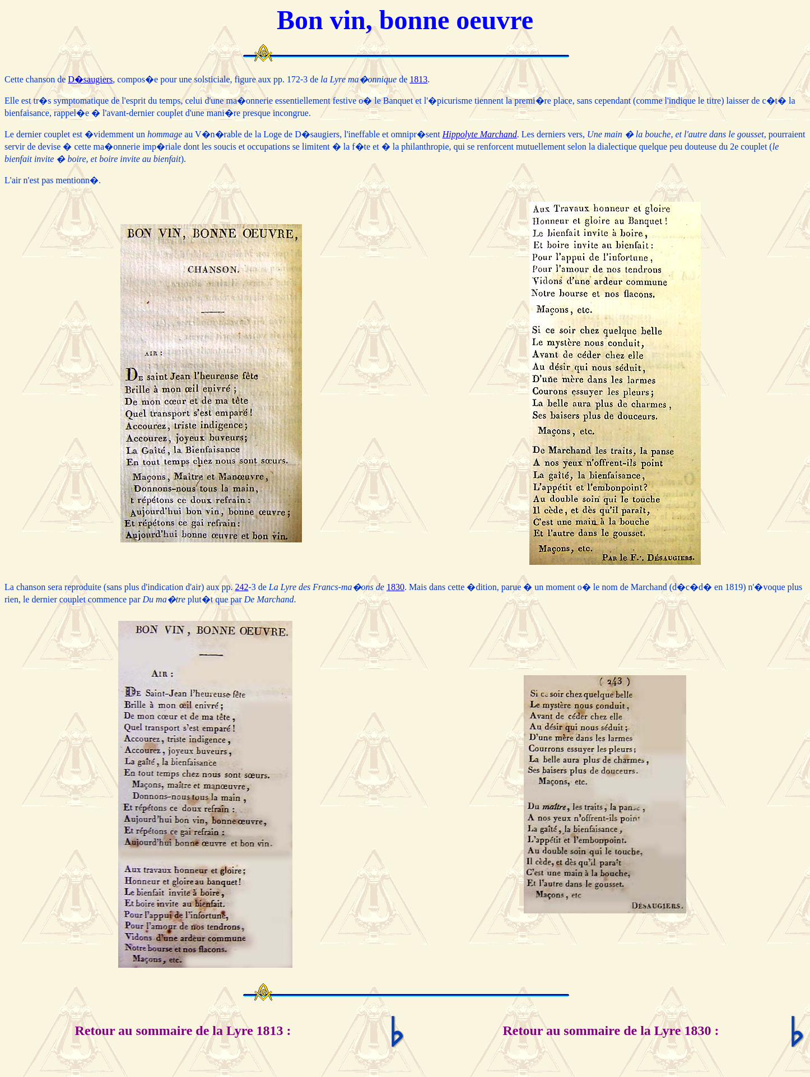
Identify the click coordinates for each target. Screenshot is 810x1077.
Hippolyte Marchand (480, 134)
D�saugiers (90, 79)
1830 (395, 587)
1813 (418, 79)
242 (241, 587)
